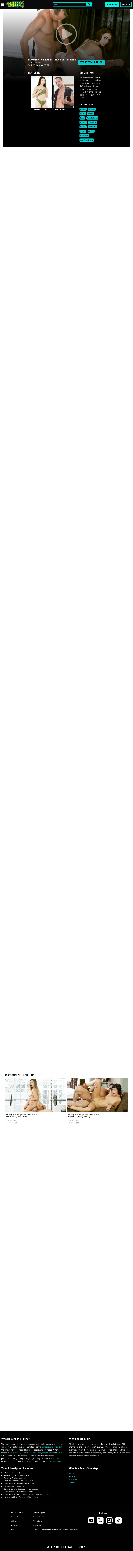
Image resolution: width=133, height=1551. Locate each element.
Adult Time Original (86, 140)
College (82, 113)
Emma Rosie (36, 1453)
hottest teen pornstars (51, 1447)
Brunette (83, 109)
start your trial (91, 62)
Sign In (126, 4)
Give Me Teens (11, 1120)
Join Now (112, 4)
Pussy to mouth (92, 118)
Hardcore (92, 109)
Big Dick (83, 127)
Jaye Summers (22, 1117)
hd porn (91, 131)
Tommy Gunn (11, 1117)
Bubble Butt (93, 127)
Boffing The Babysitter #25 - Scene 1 (84, 1114)
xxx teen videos (56, 1462)
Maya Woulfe (15, 1453)
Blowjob (83, 122)
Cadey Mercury (84, 1117)
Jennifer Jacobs (39, 110)
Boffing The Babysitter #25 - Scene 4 (22, 1114)
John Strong (73, 1117)
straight (82, 131)
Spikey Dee (26, 1453)
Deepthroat (92, 122)
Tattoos (90, 113)
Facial (82, 118)
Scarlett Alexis (48, 1453)
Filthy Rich (59, 110)
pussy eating (84, 135)
